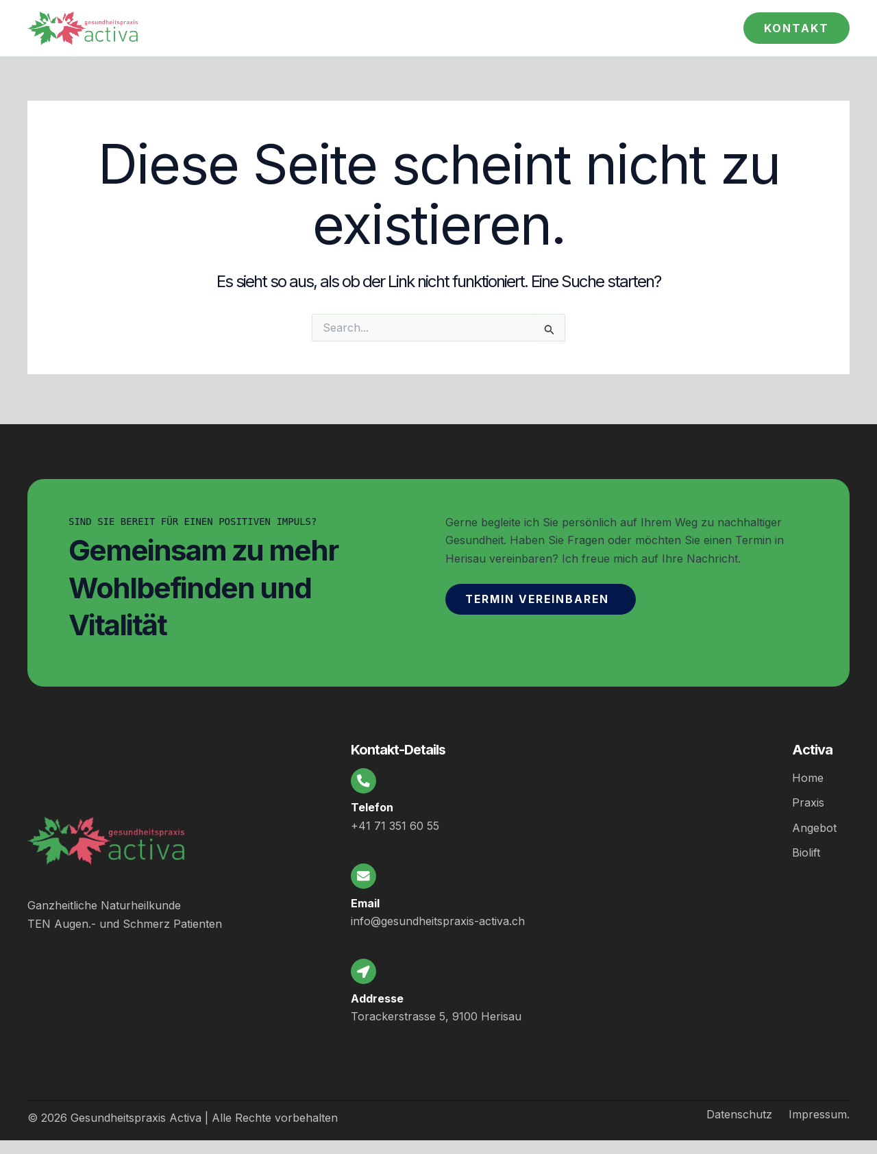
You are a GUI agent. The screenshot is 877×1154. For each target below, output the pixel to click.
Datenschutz (739, 1114)
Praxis (808, 796)
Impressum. (819, 1114)
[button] (796, 28)
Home (808, 771)
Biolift (806, 845)
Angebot (814, 821)
